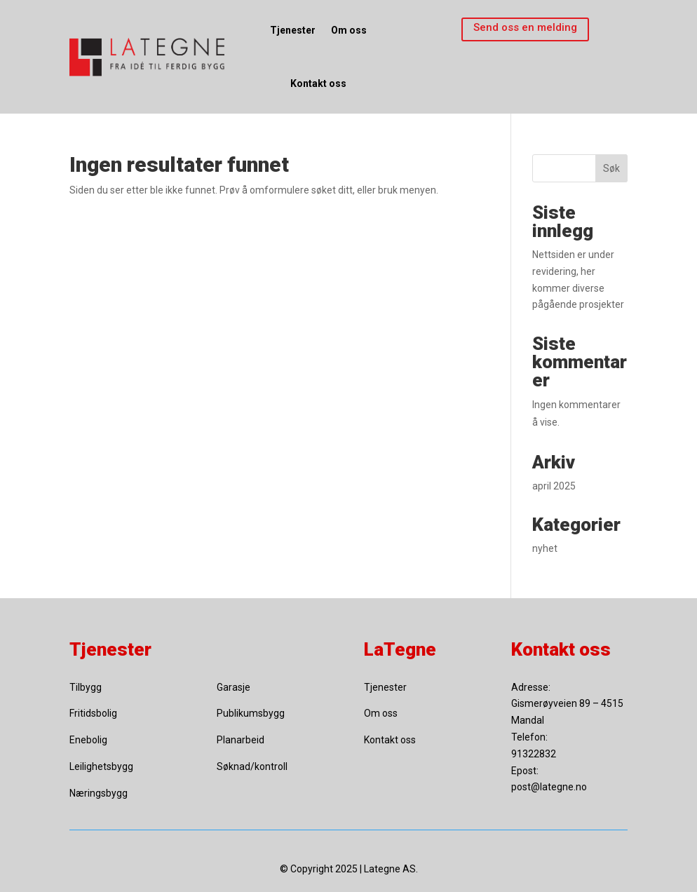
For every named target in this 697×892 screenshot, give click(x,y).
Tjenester (293, 30)
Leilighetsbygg (101, 766)
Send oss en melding (525, 27)
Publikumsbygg (251, 713)
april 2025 (554, 486)
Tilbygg (85, 687)
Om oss (349, 30)
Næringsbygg (98, 793)
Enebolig (88, 739)
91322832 (533, 753)
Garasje (233, 687)
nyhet (544, 548)
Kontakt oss (318, 83)
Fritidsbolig (93, 713)
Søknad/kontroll (252, 766)
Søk (611, 168)
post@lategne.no (549, 786)
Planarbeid (240, 739)
